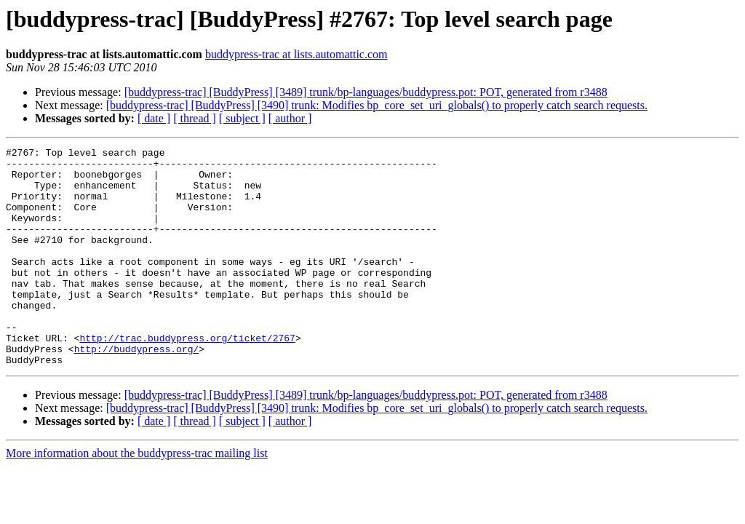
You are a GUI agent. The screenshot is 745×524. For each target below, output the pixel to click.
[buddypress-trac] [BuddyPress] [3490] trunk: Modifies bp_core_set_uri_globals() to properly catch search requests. (377, 105)
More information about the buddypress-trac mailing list (137, 497)
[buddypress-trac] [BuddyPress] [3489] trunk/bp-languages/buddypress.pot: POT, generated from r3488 (365, 92)
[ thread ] (194, 118)
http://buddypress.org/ (136, 390)
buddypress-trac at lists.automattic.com (296, 54)
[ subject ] (242, 118)
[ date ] (154, 118)
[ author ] (290, 118)
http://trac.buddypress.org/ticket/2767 (187, 377)
